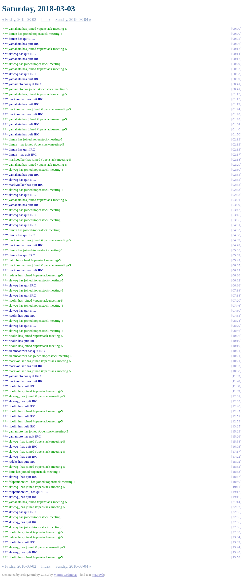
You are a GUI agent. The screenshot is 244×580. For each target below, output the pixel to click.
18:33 (236, 472)
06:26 (236, 275)
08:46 (236, 331)
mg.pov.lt (98, 574)
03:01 (236, 200)
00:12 (236, 49)
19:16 (236, 497)
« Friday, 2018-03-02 (19, 19)
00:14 (236, 54)
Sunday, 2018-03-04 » (73, 19)
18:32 (236, 466)
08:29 (236, 326)
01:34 (236, 124)
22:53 (236, 532)
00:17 (236, 59)
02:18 (236, 159)
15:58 (236, 441)
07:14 (236, 290)
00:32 (236, 69)
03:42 (236, 210)
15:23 (236, 431)
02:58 (236, 195)
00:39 (236, 79)
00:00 (236, 28)
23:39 (236, 542)
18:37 (236, 477)
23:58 (236, 557)
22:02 (236, 507)
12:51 (236, 416)
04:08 (236, 235)
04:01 (236, 225)
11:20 (236, 381)
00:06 (236, 44)
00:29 (236, 64)
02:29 (236, 164)
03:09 (236, 205)
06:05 (236, 265)
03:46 (236, 215)
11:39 (236, 391)
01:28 (236, 114)
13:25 (236, 426)
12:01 (236, 396)
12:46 (236, 406)
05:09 (236, 255)
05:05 (236, 250)
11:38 (236, 386)
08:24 (236, 320)
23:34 (236, 537)
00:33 (236, 74)
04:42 (236, 245)
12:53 (236, 421)
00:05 (236, 39)
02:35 (236, 174)
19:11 (236, 487)
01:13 (236, 94)
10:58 (236, 371)
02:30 (236, 169)
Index (45, 19)
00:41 (236, 84)
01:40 (236, 129)
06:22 (236, 270)
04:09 (236, 240)
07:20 (236, 300)
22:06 (236, 522)
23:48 (236, 552)
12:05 (236, 401)
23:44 (236, 547)
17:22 (236, 456)
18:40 (236, 482)
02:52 (236, 185)
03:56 (236, 220)
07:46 (236, 305)
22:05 (236, 512)
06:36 (236, 285)
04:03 (236, 230)
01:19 (236, 104)
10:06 (236, 336)
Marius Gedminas (65, 574)
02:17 (236, 154)
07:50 (236, 310)
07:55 (236, 315)
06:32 (236, 280)
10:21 (236, 351)
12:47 (236, 411)
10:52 (236, 366)
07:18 (236, 295)
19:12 (236, 492)
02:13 (236, 139)
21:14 (236, 502)
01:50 (236, 134)
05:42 (236, 260)
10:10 (236, 341)
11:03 (236, 376)
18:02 (236, 461)
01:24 (236, 109)
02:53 (236, 190)
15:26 (236, 436)
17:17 (236, 451)
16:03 (236, 446)
